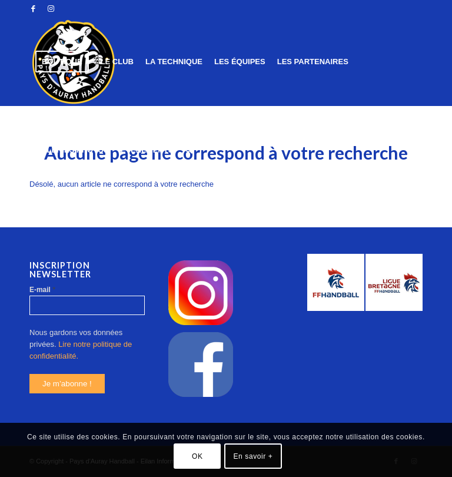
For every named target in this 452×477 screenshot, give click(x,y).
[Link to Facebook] (33, 9)
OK (197, 456)
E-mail (42, 289)
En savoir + (253, 456)
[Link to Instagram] (50, 9)
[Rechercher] (188, 150)
